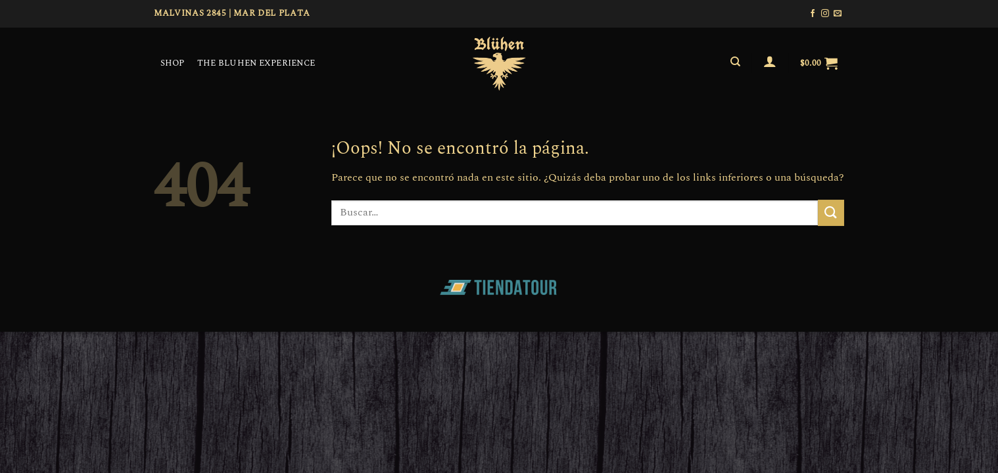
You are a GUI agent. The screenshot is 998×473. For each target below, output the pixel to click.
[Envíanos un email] (838, 13)
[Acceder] (770, 61)
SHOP (172, 63)
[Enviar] (831, 212)
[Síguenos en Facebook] (813, 13)
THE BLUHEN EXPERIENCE (256, 63)
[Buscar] (735, 62)
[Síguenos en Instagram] (825, 13)
